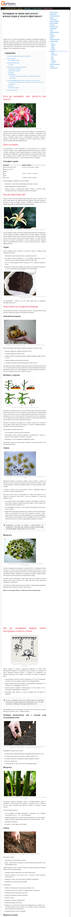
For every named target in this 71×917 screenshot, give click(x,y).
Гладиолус (53, 49)
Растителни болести (11, 8)
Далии (52, 46)
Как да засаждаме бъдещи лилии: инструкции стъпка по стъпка (23, 80)
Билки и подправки (54, 21)
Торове (10, 64)
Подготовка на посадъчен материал (16, 67)
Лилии (16, 10)
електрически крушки (14, 69)
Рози (52, 56)
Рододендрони (54, 54)
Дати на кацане (11, 58)
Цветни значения (54, 23)
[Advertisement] (24, 27)
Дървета (20, 8)
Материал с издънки (14, 70)
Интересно (52, 25)
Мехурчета (11, 74)
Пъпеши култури (54, 12)
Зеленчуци (52, 35)
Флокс (52, 59)
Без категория (53, 14)
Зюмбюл (53, 47)
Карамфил (53, 44)
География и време (13, 60)
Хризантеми (53, 60)
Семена (10, 72)
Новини (51, 34)
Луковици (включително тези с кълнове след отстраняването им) (25, 82)
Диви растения (53, 19)
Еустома (53, 62)
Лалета (52, 57)
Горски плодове (53, 67)
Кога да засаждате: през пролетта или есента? (19, 56)
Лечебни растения (54, 32)
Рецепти (52, 37)
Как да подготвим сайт (13, 63)
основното (4, 10)
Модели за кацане (13, 87)
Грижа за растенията (55, 64)
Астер (52, 43)
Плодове (52, 66)
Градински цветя (47, 8)
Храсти (51, 30)
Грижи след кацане (12, 90)
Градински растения (54, 39)
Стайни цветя (27, 8)
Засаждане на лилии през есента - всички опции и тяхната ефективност (32, 10)
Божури (52, 53)
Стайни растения (37, 8)
